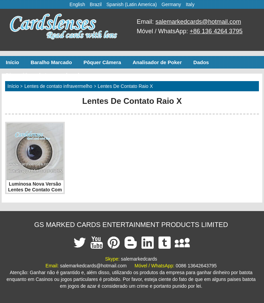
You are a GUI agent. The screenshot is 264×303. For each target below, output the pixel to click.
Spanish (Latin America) (132, 4)
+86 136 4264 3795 (216, 31)
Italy (190, 4)
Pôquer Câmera (102, 62)
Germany (171, 4)
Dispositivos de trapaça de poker (46, 75)
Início (12, 62)
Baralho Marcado (51, 62)
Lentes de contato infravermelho (58, 86)
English (77, 4)
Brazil (96, 4)
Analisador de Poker (157, 62)
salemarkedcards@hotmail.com (198, 21)
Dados (201, 62)
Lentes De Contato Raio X (125, 86)
